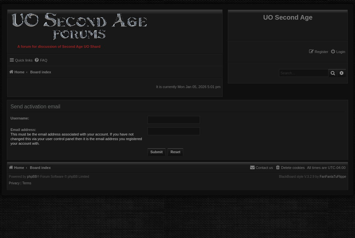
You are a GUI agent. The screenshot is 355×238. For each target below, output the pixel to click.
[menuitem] (337, 52)
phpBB (32, 176)
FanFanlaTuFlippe (333, 176)
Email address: (23, 130)
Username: (19, 118)
